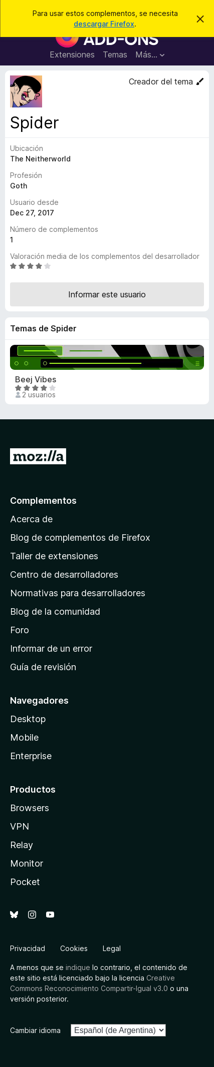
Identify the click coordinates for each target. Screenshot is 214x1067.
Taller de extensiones (54, 556)
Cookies (74, 948)
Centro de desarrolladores (64, 574)
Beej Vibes (35, 379)
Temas (115, 54)
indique (78, 967)
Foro (19, 630)
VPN (19, 826)
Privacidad (27, 948)
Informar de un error (51, 648)
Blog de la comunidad (55, 611)
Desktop (28, 719)
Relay (21, 845)
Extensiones (72, 54)
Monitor (26, 863)
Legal (112, 948)
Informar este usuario (107, 294)
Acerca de (31, 519)
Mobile (24, 737)
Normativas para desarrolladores (77, 593)
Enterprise (31, 756)
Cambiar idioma (35, 1030)
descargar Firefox (104, 23)
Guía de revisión (43, 667)
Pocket (25, 882)
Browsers (29, 808)
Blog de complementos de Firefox (80, 537)
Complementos (43, 500)
